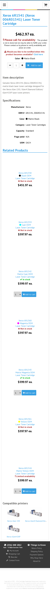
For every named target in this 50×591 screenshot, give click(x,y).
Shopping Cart (13, 554)
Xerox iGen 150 (13, 514)
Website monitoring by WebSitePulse (33, 588)
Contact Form (12, 560)
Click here (38, 54)
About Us (36, 561)
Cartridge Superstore (25, 581)
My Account (13, 550)
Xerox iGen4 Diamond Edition (37, 514)
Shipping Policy (37, 551)
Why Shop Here (36, 558)
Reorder (12, 557)
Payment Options (36, 554)
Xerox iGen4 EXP (13, 530)
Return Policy (37, 548)
